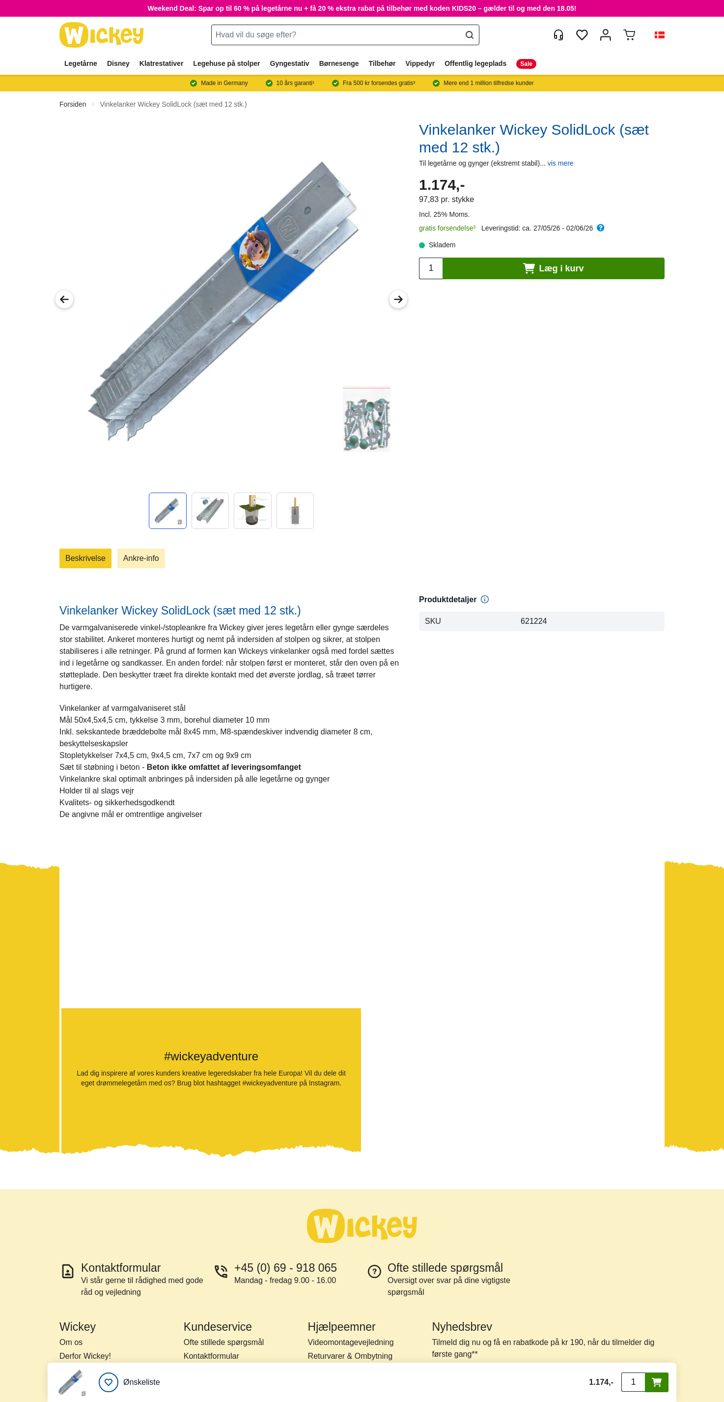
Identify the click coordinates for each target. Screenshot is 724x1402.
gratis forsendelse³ (447, 228)
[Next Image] (398, 299)
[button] (656, 34)
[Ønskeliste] (129, 1382)
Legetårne (80, 63)
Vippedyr (420, 63)
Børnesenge (339, 63)
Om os (71, 1342)
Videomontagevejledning (351, 1342)
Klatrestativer (161, 63)
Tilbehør (382, 63)
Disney (118, 63)
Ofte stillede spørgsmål (224, 1342)
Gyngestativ (289, 63)
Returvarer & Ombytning (350, 1356)
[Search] (469, 35)
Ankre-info (141, 558)
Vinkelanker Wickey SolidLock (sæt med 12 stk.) (173, 104)
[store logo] (101, 35)
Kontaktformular (211, 1356)
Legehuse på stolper (226, 63)
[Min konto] (605, 35)
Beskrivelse (85, 558)
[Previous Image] (64, 299)
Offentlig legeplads (475, 63)
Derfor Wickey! (85, 1356)
